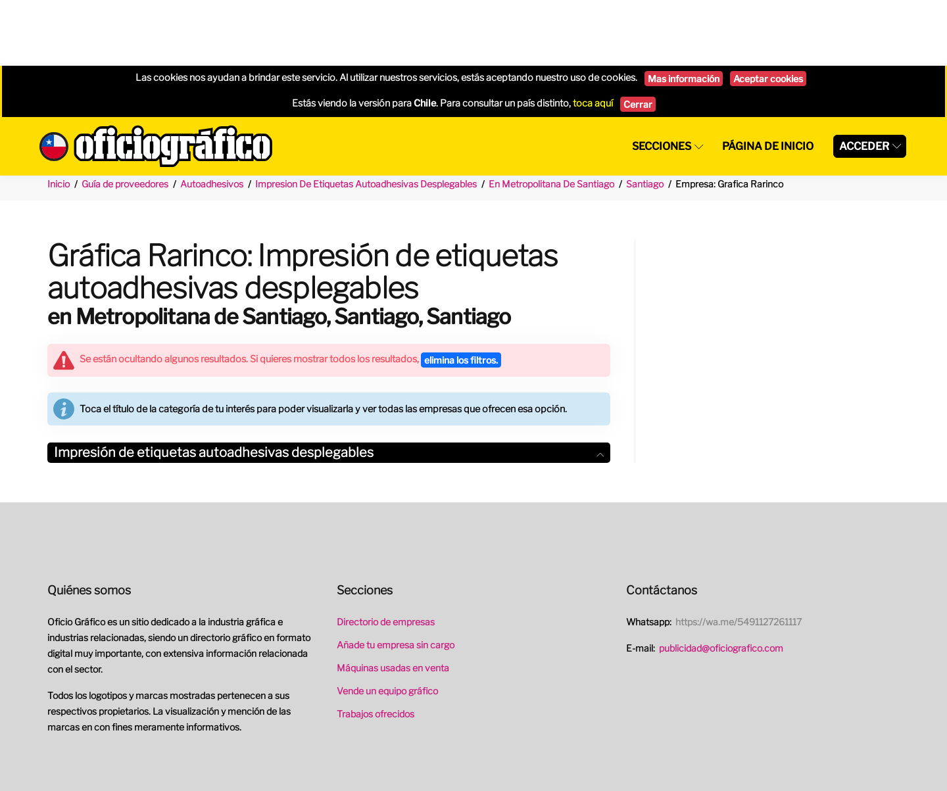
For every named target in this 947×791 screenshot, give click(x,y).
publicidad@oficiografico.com (721, 582)
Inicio (58, 118)
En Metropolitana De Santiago (551, 118)
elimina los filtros (461, 294)
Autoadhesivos (211, 118)
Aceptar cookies (768, 12)
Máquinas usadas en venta (393, 602)
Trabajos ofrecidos (375, 648)
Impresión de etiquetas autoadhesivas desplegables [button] (329, 387)
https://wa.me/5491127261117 (738, 556)
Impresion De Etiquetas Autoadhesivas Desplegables (366, 118)
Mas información (683, 12)
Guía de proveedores (125, 118)
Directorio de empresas (386, 556)
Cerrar (637, 38)
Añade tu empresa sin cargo (395, 579)
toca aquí (593, 37)
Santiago (645, 118)
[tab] (328, 387)
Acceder (864, 80)
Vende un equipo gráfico (387, 625)
